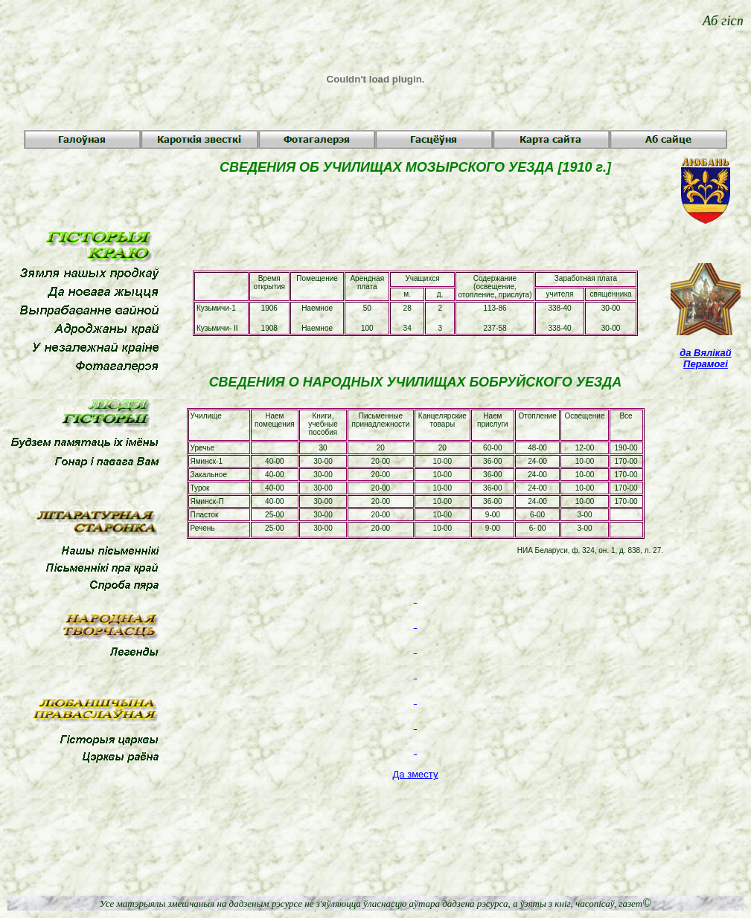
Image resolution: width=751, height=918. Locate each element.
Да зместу (415, 774)
